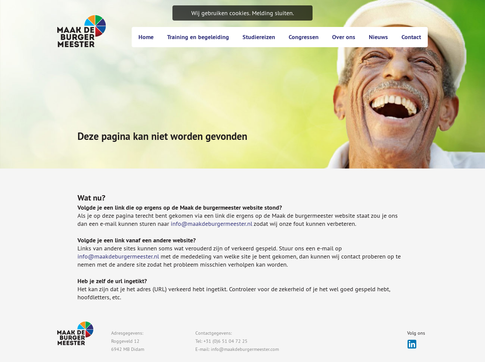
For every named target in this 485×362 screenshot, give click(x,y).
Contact (411, 37)
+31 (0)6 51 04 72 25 (225, 341)
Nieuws (378, 37)
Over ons (343, 37)
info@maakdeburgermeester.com (245, 349)
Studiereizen (259, 37)
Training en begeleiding (198, 37)
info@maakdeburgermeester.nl (211, 224)
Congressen (304, 37)
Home (146, 37)
